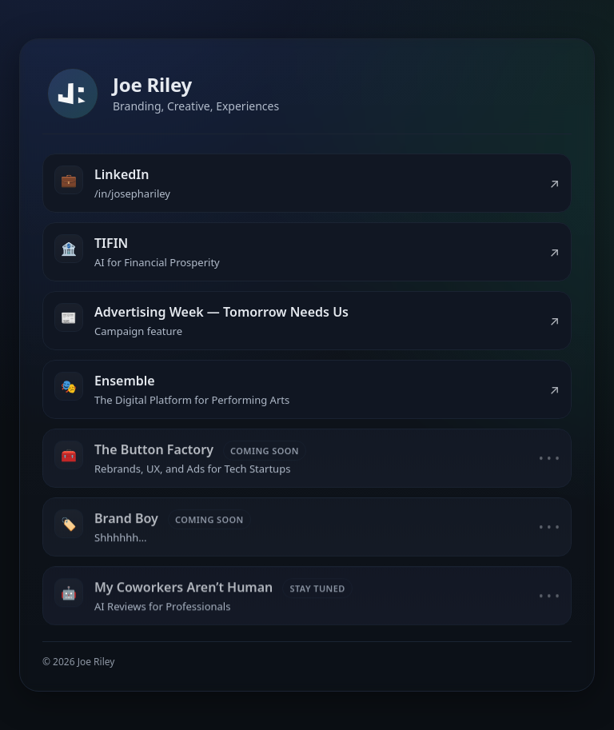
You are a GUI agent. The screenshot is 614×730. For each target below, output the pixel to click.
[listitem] (307, 183)
